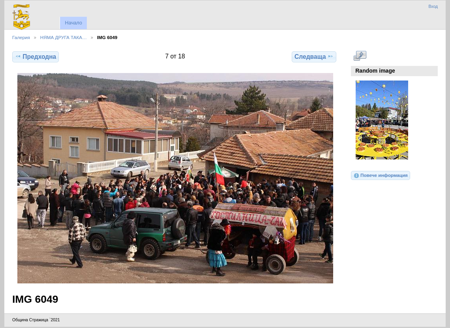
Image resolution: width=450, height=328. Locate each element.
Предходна (35, 56)
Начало (73, 23)
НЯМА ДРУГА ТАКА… (63, 37)
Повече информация (380, 175)
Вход (433, 6)
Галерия (21, 37)
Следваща (314, 56)
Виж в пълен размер (359, 55)
